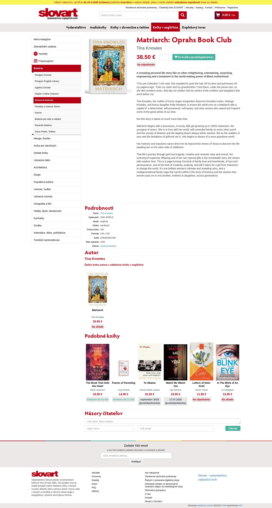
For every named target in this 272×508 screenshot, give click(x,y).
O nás (148, 494)
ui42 (240, 505)
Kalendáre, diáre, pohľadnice (50, 232)
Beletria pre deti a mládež (48, 119)
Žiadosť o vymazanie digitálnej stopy (162, 480)
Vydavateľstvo (76, 27)
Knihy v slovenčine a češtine (129, 27)
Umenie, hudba (42, 189)
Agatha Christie (43, 87)
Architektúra (40, 167)
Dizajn (37, 174)
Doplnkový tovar (194, 27)
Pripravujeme (46, 61)
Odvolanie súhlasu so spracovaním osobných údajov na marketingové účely (164, 485)
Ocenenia (96, 476)
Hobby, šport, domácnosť (47, 211)
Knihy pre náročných (45, 145)
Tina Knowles (149, 48)
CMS (224, 505)
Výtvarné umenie (43, 196)
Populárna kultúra (43, 182)
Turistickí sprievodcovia (47, 240)
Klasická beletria (43, 125)
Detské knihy (41, 153)
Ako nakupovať (152, 473)
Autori (94, 484)
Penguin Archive (43, 75)
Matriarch (97, 310)
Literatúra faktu (42, 160)
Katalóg (199, 7)
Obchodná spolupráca (155, 490)
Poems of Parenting (123, 382)
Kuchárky (39, 218)
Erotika (38, 225)
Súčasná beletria (44, 100)
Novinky (43, 53)
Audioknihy (98, 27)
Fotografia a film (43, 203)
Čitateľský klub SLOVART (171, 7)
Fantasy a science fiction (47, 106)
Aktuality (190, 7)
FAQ (94, 487)
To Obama (149, 382)
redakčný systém (205, 505)
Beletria (38, 68)
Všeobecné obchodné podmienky (141, 7)
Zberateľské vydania (45, 46)
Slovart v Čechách (153, 501)
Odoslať (233, 428)
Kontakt (208, 7)
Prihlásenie (220, 7)
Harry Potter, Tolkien (45, 131)
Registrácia (232, 7)
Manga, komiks (42, 138)
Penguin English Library (47, 81)
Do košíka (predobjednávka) (194, 57)
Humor (38, 112)
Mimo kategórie (42, 39)
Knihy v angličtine (165, 27)
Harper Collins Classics (47, 93)
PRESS (95, 491)
